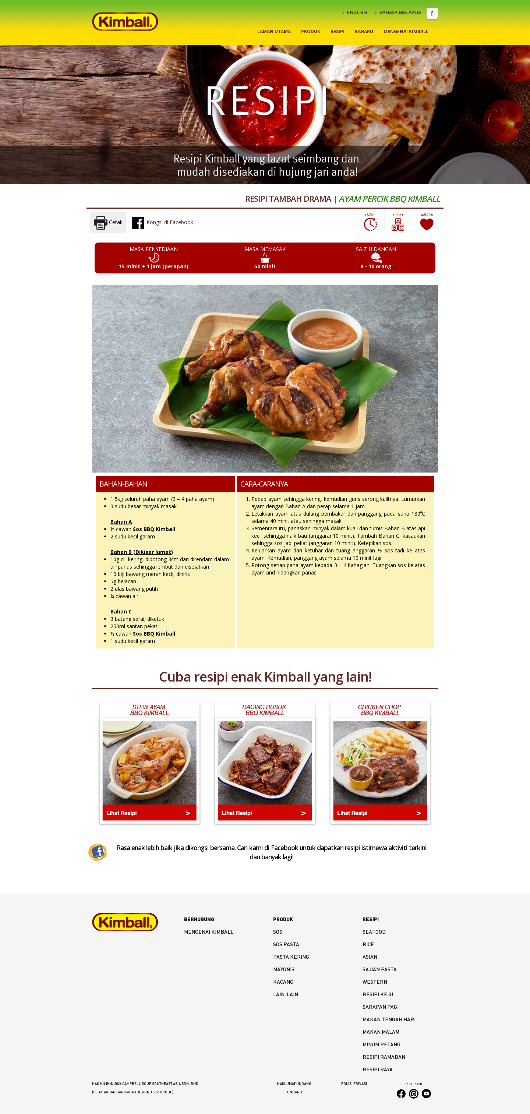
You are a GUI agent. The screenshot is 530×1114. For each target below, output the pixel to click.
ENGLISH (355, 12)
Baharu (364, 31)
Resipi (337, 31)
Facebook (432, 13)
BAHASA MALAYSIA (398, 12)
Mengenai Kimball (406, 31)
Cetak (108, 223)
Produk (310, 31)
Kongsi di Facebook (162, 222)
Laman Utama (274, 31)
